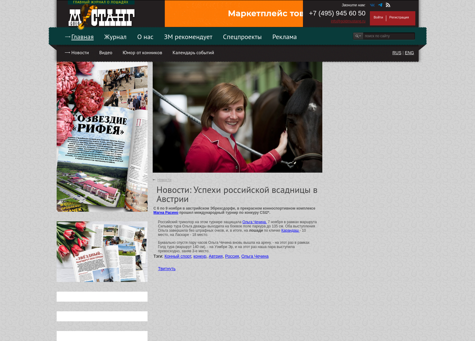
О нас (145, 36)
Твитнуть (167, 268)
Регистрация (399, 17)
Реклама (284, 36)
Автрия (216, 256)
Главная (82, 36)
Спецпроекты (242, 36)
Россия (232, 256)
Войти (378, 17)
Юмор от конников (142, 52)
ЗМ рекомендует (188, 36)
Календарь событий (193, 52)
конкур (200, 256)
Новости (80, 52)
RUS (396, 52)
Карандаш (290, 230)
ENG (409, 52)
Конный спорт (177, 256)
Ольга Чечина (255, 256)
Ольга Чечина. (254, 222)
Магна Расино (166, 212)
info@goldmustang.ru (348, 21)
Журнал (115, 36)
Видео (105, 52)
